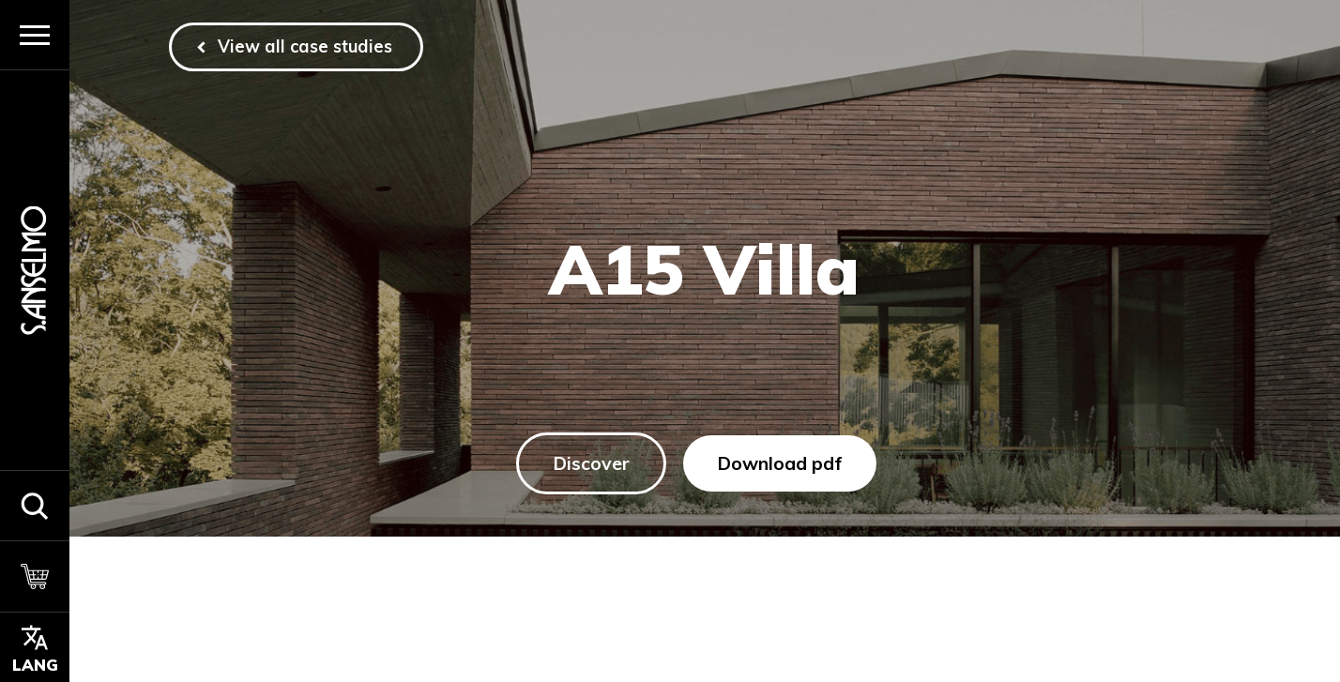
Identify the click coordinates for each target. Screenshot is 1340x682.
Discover (591, 463)
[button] (34, 505)
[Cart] (34, 575)
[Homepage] (35, 270)
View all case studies (305, 46)
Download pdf (780, 463)
